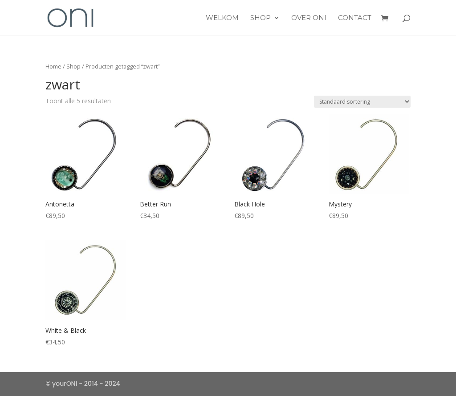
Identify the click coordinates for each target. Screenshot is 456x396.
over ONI (308, 18)
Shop (260, 18)
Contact (354, 18)
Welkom (222, 18)
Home (53, 66)
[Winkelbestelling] (362, 102)
